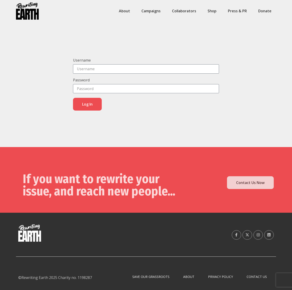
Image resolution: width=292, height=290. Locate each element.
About (124, 10)
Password (81, 80)
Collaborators (184, 10)
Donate (264, 10)
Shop (212, 10)
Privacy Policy (220, 276)
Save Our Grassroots (150, 276)
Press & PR (237, 10)
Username (82, 60)
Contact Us (257, 276)
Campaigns (151, 10)
